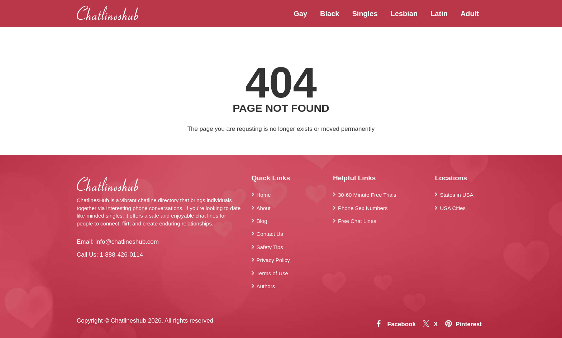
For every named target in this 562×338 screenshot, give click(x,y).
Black (329, 14)
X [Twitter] (436, 324)
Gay (300, 14)
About (264, 208)
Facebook (401, 324)
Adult (470, 14)
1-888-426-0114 (121, 254)
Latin (439, 14)
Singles (364, 14)
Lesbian (404, 14)
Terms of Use (272, 273)
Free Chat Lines (357, 221)
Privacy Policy (273, 260)
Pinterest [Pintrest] (469, 324)
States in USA (456, 195)
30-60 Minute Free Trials (367, 195)
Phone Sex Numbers (362, 208)
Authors (266, 286)
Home (264, 195)
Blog (262, 221)
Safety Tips (270, 247)
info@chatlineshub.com (127, 241)
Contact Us (270, 234)
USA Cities (453, 208)
